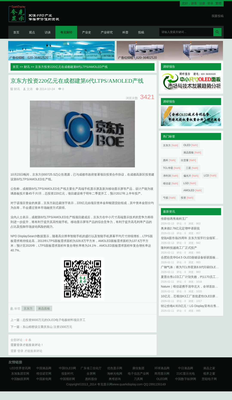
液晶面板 (44, 308)
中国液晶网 (43, 368)
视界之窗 (209, 373)
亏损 (169, 197)
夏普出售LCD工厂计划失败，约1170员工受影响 (193, 277)
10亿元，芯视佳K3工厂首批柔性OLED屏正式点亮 (194, 296)
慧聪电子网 (209, 379)
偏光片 (190, 175)
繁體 (218, 3)
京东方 (28, 308)
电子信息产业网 (138, 373)
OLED (190, 145)
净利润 (170, 175)
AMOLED (192, 190)
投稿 (141, 32)
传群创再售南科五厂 (174, 218)
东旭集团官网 (20, 373)
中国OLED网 (67, 368)
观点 (32, 32)
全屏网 (91, 373)
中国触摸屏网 (20, 379)
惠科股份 (91, 379)
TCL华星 (171, 168)
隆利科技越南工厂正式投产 (179, 247)
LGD (189, 183)
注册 (202, 3)
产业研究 (107, 32)
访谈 (48, 32)
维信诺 (170, 183)
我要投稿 (218, 16)
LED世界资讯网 (20, 368)
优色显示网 (114, 368)
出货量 (188, 160)
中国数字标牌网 (185, 379)
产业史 (86, 32)
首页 (16, 32)
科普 (125, 32)
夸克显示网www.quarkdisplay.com (120, 384)
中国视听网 (67, 379)
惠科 (169, 160)
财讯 (27, 66)
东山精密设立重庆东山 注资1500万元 (47, 326)
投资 (187, 197)
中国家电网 (43, 379)
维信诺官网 (43, 373)
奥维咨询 (115, 379)
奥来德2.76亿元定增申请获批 (180, 228)
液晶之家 (209, 368)
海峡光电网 (114, 373)
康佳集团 (138, 368)
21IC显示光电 (185, 373)
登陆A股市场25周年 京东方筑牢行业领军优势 (191, 238)
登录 (210, 3)
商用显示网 (161, 373)
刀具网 (138, 379)
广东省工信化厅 (91, 368)
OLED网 (162, 379)
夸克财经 (66, 32)
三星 (192, 168)
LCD (210, 175)
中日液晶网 (185, 368)
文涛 (30, 89)
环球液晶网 (161, 368)
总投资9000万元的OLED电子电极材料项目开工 (54, 320)
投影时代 (67, 373)
